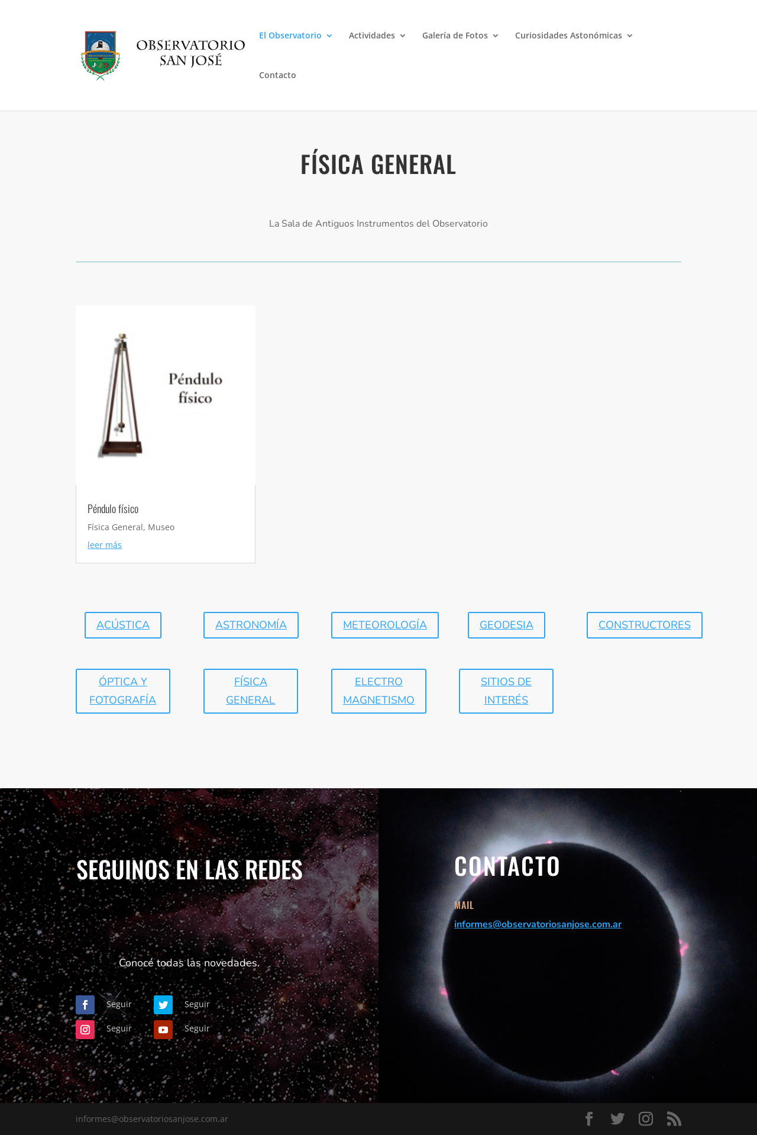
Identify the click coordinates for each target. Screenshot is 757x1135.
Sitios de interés (506, 691)
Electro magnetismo (379, 691)
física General (250, 691)
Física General (115, 527)
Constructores (645, 625)
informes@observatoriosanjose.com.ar (538, 924)
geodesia (506, 625)
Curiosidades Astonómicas (568, 36)
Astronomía (251, 625)
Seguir (119, 1004)
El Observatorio (290, 36)
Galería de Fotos (455, 36)
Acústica (123, 625)
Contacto (277, 75)
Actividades (372, 36)
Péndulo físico (113, 508)
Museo (161, 527)
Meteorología (385, 625)
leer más (105, 544)
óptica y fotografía (122, 691)
